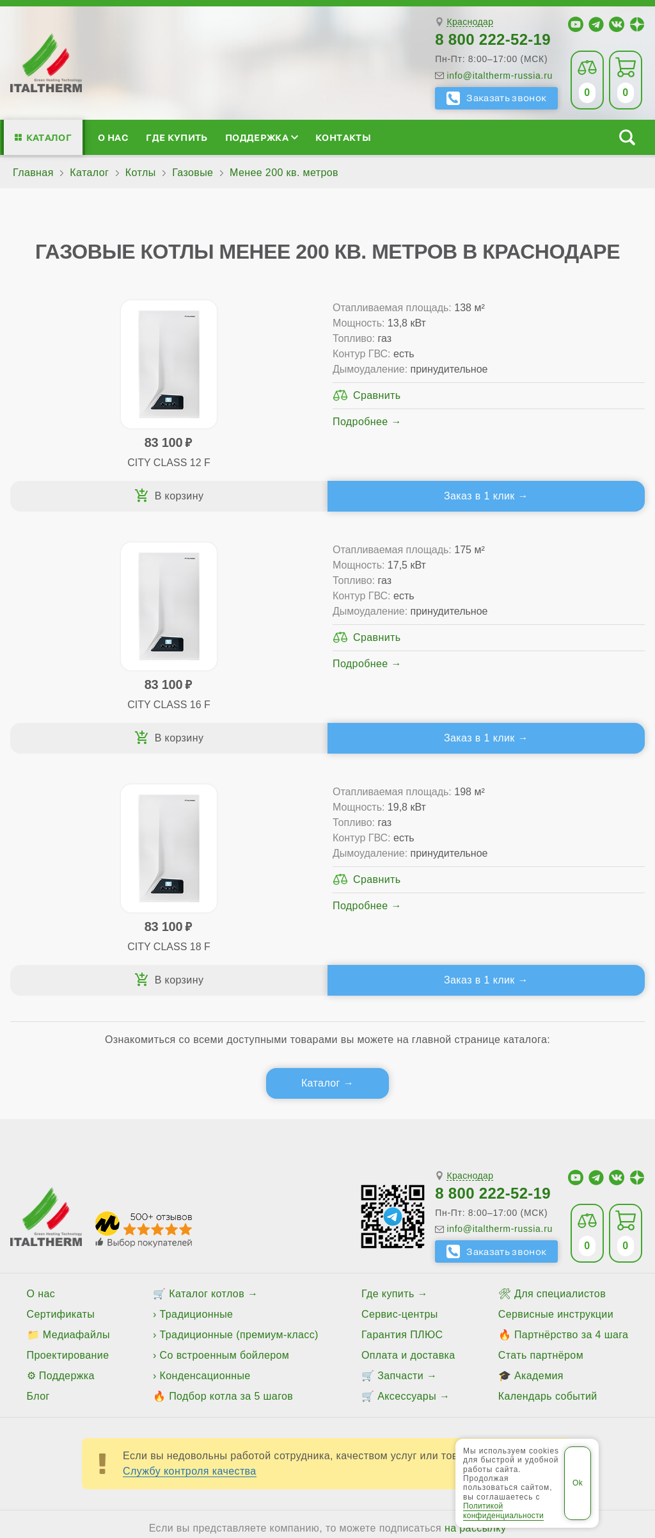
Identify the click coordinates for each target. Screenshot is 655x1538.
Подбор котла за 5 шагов (231, 1154)
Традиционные (196, 1072)
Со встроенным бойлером (225, 1113)
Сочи (318, 1351)
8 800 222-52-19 (493, 39)
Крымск (33, 1351)
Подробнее (205, 452)
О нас (113, 137)
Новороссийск (149, 1351)
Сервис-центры (399, 1072)
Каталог (49, 137)
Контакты (343, 137)
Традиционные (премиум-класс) (239, 1092)
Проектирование (68, 1113)
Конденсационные (205, 1133)
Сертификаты (61, 1072)
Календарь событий (547, 1154)
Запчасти (400, 1133)
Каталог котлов (206, 1051)
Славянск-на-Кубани (245, 1351)
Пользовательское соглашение (327, 1430)
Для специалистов (560, 1051)
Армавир (298, 1328)
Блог (38, 1154)
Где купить (176, 137)
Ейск (478, 1328)
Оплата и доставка (408, 1113)
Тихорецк (430, 1351)
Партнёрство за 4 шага (571, 1092)
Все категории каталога (254, 1398)
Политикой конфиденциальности (503, 1510)
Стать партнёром (540, 1113)
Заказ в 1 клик (237, 495)
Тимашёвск (369, 1351)
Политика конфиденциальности (538, 1398)
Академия (539, 1133)
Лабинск (83, 1351)
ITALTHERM (109, 1398)
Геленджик (430, 1328)
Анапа (250, 1328)
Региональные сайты (385, 1398)
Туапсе (480, 1351)
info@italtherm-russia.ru (499, 75)
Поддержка (261, 137)
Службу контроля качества (189, 1229)
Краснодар (469, 22)
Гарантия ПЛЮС (402, 1092)
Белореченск (361, 1328)
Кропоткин (589, 1328)
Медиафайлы (76, 1092)
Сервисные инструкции (555, 1072)
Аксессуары (406, 1154)
